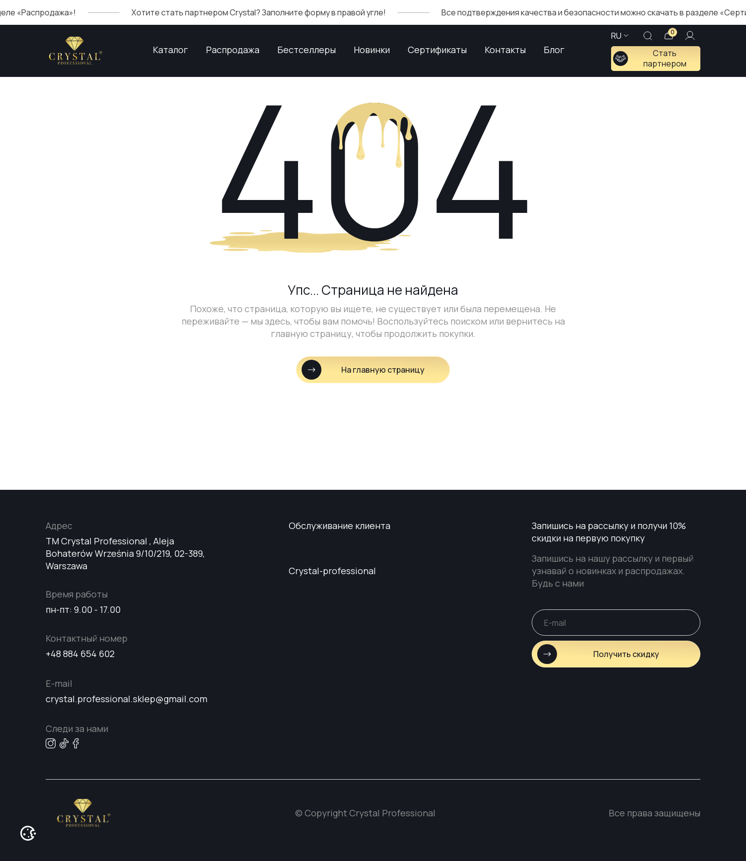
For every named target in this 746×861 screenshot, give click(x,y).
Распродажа (232, 50)
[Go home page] (76, 50)
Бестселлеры (306, 50)
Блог (554, 50)
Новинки (372, 50)
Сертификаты (437, 50)
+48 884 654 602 (80, 654)
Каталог (170, 50)
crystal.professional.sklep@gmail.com (126, 699)
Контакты (505, 50)
